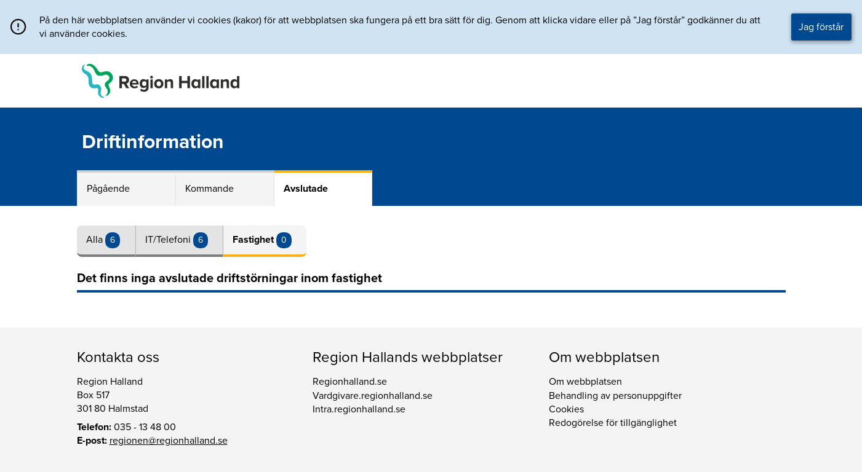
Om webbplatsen (585, 382)
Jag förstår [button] (821, 27)
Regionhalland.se (350, 382)
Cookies (566, 409)
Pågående (108, 189)
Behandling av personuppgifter (615, 396)
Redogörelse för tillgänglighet (613, 423)
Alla (95, 240)
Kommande (209, 189)
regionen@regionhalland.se (169, 441)
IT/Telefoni (169, 240)
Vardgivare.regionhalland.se (373, 396)
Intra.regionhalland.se (359, 409)
